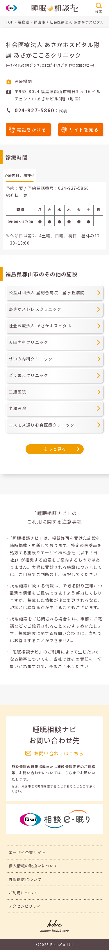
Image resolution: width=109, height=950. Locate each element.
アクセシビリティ (25, 906)
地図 (74, 99)
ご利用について (23, 892)
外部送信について (25, 879)
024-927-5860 (73, 188)
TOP (10, 21)
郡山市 (39, 21)
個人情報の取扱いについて (33, 865)
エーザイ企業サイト (27, 852)
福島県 (23, 21)
